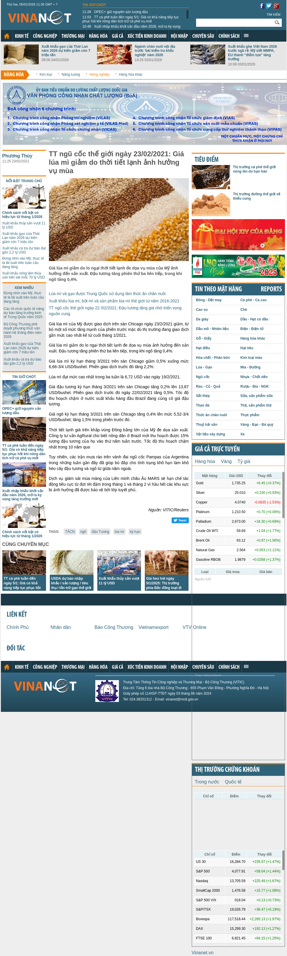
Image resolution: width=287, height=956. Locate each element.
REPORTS (271, 289)
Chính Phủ (18, 627)
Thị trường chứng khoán (227, 770)
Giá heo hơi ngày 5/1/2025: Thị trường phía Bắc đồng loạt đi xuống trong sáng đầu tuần (164, 588)
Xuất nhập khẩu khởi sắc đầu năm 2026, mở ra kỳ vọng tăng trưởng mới (131, 28)
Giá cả (117, 36)
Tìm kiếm (274, 14)
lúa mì (119, 532)
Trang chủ (7, 36)
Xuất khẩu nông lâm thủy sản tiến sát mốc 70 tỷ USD (23, 275)
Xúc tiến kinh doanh (147, 36)
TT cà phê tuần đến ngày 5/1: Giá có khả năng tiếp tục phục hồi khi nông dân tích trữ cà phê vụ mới (130, 19)
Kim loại (46, 74)
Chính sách (229, 36)
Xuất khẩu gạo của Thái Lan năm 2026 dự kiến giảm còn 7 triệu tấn (66, 51)
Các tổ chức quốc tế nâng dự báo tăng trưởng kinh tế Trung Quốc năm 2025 (24, 313)
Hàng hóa (98, 36)
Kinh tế (22, 36)
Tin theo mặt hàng (218, 289)
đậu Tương (100, 532)
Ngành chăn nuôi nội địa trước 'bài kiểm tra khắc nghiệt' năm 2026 (155, 51)
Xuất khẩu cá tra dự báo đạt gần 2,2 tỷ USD (24, 250)
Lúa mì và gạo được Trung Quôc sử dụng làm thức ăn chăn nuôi (107, 293)
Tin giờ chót (94, 5)
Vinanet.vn (203, 952)
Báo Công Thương (114, 627)
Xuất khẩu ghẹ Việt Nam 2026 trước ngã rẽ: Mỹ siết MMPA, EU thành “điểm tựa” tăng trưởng (252, 53)
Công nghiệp (45, 36)
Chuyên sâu (203, 36)
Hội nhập (179, 36)
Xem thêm (246, 35)
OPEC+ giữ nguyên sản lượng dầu (115, 12)
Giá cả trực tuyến (217, 449)
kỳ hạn (135, 532)
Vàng (226, 461)
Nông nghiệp (99, 74)
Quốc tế (233, 781)
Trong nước (207, 781)
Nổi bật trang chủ (24, 181)
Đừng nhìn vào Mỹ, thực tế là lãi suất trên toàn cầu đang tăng (23, 262)
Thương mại (72, 36)
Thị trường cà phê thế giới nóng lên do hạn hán (254, 169)
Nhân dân (61, 627)
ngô (83, 532)
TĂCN (70, 532)
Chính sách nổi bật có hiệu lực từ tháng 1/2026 (22, 215)
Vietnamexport (154, 627)
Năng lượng (71, 74)
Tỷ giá (243, 461)
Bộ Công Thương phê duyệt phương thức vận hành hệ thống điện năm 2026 (23, 330)
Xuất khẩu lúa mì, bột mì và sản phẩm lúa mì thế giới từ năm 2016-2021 (114, 301)
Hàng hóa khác (130, 74)
